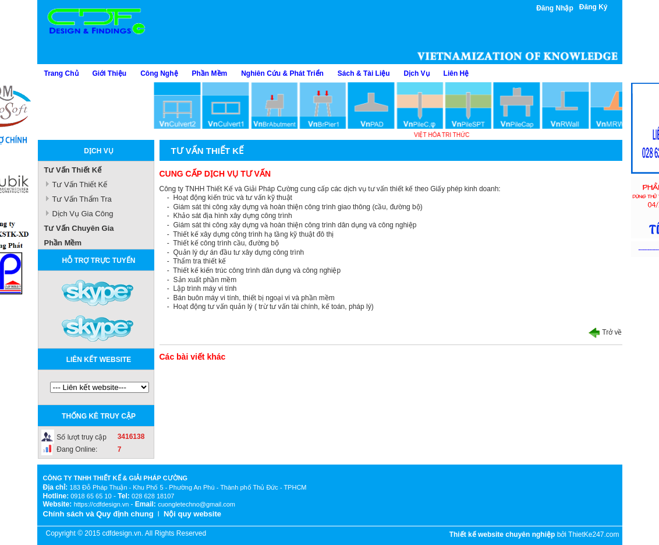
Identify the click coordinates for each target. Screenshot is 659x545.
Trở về (605, 332)
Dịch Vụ (417, 73)
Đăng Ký (593, 7)
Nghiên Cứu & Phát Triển (282, 73)
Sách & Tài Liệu (364, 73)
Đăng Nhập (554, 8)
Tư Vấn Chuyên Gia (79, 228)
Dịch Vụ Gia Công (83, 213)
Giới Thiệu (110, 73)
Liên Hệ (456, 73)
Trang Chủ (61, 73)
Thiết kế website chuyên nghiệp (502, 534)
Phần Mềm (210, 73)
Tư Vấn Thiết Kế (73, 170)
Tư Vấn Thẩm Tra (82, 199)
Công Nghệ (159, 73)
